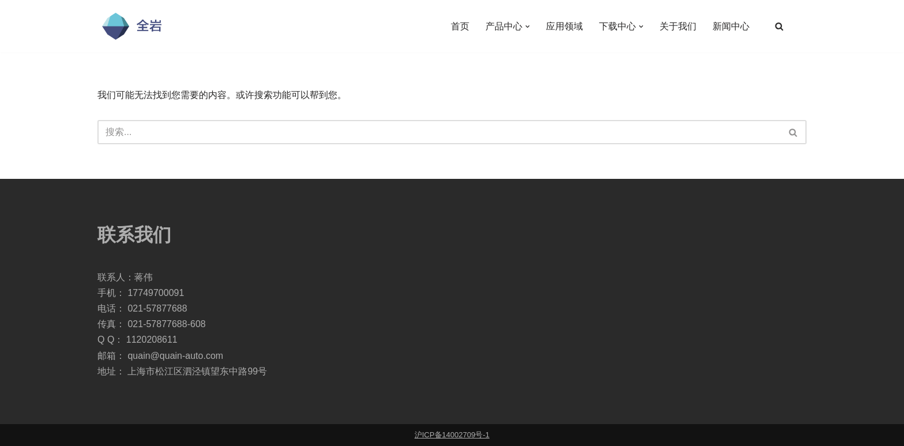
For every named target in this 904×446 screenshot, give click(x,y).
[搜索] (779, 26)
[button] (527, 26)
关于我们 (678, 26)
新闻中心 (731, 26)
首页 (460, 26)
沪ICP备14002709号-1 (452, 434)
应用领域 (564, 26)
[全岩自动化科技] (132, 26)
